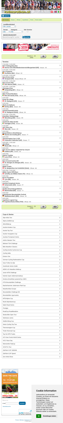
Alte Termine (28, 29)
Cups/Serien (25, 19)
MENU (6, 15)
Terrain (5, 29)
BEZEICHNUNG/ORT (9, 35)
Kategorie (14, 29)
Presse (17, 420)
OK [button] (39, 416)
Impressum (27, 420)
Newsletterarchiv (7, 406)
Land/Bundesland (9, 24)
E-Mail (4, 403)
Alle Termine (6, 19)
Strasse (13, 19)
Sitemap (22, 420)
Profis (31, 19)
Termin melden (38, 19)
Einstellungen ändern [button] (49, 416)
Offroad (18, 19)
